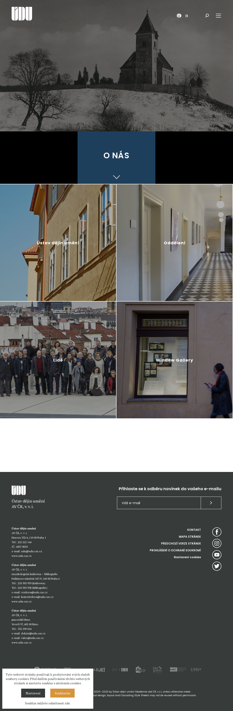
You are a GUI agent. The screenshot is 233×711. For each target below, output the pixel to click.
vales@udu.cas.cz (32, 638)
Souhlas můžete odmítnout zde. (48, 703)
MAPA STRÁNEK (190, 537)
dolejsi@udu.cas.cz (33, 633)
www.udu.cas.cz (22, 555)
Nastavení (33, 693)
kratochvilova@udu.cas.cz (37, 597)
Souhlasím (62, 693)
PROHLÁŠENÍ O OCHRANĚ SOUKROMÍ (175, 550)
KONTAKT (194, 530)
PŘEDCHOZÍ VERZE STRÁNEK (181, 543)
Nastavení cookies (187, 557)
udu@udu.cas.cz (31, 551)
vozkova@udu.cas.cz (34, 592)
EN (186, 16)
